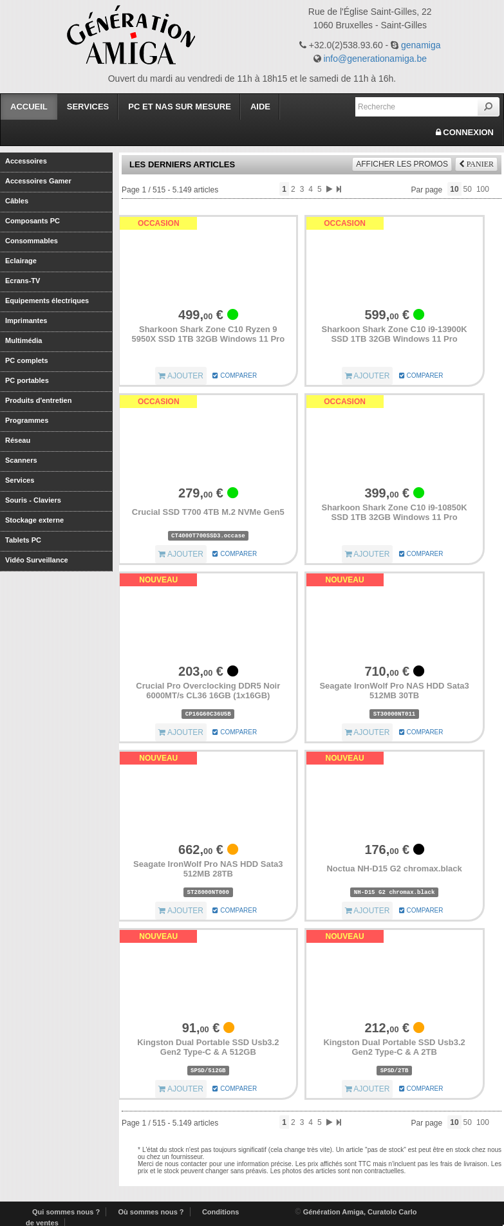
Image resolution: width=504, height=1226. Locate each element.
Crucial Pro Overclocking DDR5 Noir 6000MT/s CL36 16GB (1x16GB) (208, 691)
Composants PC (32, 220)
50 (467, 189)
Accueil (29, 106)
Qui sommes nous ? (66, 1212)
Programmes (26, 419)
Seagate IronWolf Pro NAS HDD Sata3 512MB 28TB (208, 869)
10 (454, 189)
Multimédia (23, 340)
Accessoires (26, 160)
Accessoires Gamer (38, 180)
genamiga (421, 45)
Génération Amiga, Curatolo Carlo (360, 1212)
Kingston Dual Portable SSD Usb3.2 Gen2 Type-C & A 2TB (394, 1047)
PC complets (26, 360)
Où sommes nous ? (150, 1212)
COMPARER (234, 375)
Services (88, 106)
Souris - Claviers (33, 499)
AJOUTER (180, 375)
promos (402, 164)
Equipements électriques (47, 300)
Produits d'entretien (38, 400)
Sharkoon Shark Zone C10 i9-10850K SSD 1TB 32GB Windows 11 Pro (394, 513)
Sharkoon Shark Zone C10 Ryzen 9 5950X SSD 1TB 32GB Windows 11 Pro (208, 334)
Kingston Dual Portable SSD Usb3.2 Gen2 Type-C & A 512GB (208, 1047)
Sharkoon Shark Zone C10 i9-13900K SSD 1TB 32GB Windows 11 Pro (394, 334)
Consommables (31, 240)
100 (482, 189)
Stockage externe (34, 519)
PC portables (27, 380)
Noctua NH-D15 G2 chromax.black (394, 868)
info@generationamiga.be (375, 58)
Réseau (17, 439)
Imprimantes (26, 320)
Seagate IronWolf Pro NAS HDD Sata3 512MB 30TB (394, 691)
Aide (260, 106)
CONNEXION (465, 132)
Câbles (16, 200)
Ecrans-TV (22, 280)
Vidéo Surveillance (36, 559)
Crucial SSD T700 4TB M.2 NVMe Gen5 (208, 512)
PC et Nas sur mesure (179, 106)
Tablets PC (23, 539)
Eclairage (21, 260)
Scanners (21, 459)
